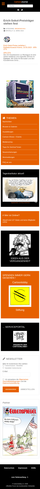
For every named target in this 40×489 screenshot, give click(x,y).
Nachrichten (7, 122)
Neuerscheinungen (10, 152)
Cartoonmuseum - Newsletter (14, 365)
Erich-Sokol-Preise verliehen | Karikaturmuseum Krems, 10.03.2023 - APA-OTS (20, 47)
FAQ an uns (7, 162)
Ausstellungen (8, 132)
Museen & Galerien (10, 127)
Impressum (22, 468)
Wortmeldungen (9, 157)
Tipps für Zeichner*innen (12, 147)
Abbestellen (28, 389)
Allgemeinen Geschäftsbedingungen (15, 380)
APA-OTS (7, 53)
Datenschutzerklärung (11, 383)
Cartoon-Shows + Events (12, 137)
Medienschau (20, 28)
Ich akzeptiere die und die (15, 381)
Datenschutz (9, 468)
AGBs (33, 468)
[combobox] (20, 5)
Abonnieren (10, 389)
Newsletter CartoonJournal (13, 368)
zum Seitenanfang (20, 477)
